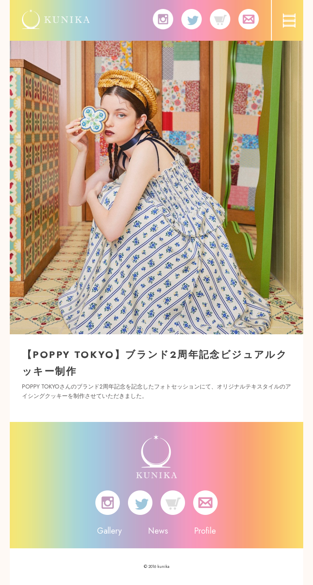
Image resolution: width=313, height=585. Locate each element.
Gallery (109, 531)
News (158, 531)
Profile (205, 531)
